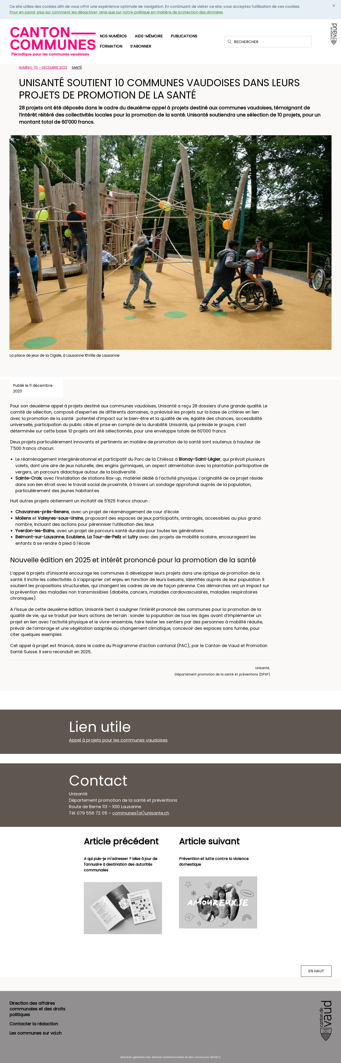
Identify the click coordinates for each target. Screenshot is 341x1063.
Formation (111, 46)
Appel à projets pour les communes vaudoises (118, 740)
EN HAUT (316, 971)
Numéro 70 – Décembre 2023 (43, 67)
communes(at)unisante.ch (140, 813)
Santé (77, 67)
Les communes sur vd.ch (35, 1033)
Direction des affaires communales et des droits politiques (37, 1009)
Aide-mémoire (149, 36)
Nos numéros (113, 36)
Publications (184, 36)
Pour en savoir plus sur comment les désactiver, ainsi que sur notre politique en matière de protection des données (116, 12)
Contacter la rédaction (33, 1024)
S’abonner (140, 46)
